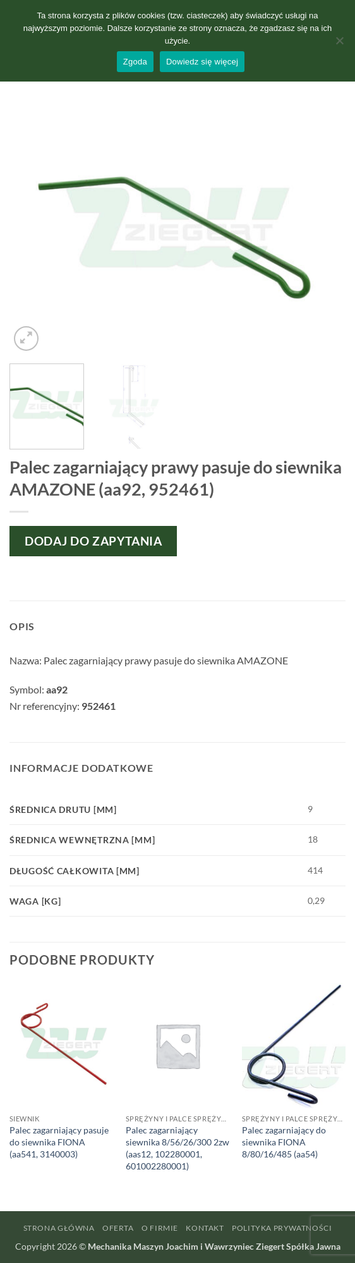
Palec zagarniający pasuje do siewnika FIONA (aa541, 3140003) (59, 1142)
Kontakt (205, 1228)
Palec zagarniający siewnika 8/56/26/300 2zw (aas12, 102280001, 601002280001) (177, 1148)
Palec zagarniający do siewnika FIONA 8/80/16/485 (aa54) (284, 1142)
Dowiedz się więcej (202, 61)
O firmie (159, 1228)
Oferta (118, 1228)
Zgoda (135, 61)
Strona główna (59, 1228)
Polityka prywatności (282, 1228)
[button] (26, 338)
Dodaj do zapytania (93, 541)
